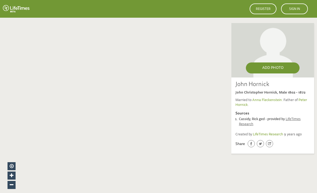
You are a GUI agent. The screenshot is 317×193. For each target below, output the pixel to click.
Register (263, 9)
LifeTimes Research (268, 134)
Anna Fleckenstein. (267, 100)
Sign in (294, 9)
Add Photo (272, 68)
